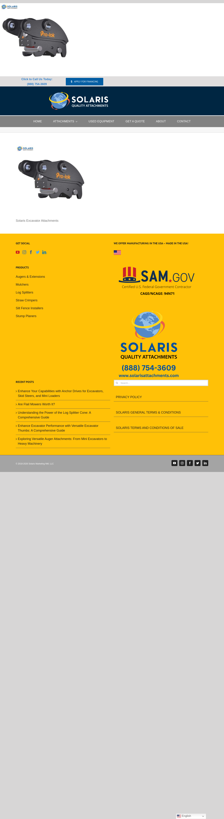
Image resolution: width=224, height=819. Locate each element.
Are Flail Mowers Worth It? (36, 404)
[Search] (117, 383)
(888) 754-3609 (37, 84)
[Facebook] (31, 252)
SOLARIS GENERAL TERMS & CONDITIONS (148, 412)
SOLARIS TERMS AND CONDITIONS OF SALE (150, 428)
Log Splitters (24, 292)
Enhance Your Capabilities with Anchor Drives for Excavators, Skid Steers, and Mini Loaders (60, 393)
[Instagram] (24, 252)
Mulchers (22, 284)
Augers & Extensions (30, 276)
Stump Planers (26, 316)
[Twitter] (38, 252)
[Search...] (161, 383)
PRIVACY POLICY (129, 397)
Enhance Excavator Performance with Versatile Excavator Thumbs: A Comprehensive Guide (58, 428)
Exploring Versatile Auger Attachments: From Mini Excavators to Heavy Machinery (62, 441)
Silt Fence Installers (29, 308)
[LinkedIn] (44, 252)
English (184, 816)
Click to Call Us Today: (36, 79)
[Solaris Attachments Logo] (78, 93)
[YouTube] (18, 252)
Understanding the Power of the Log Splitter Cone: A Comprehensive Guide (54, 415)
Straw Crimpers (26, 300)
